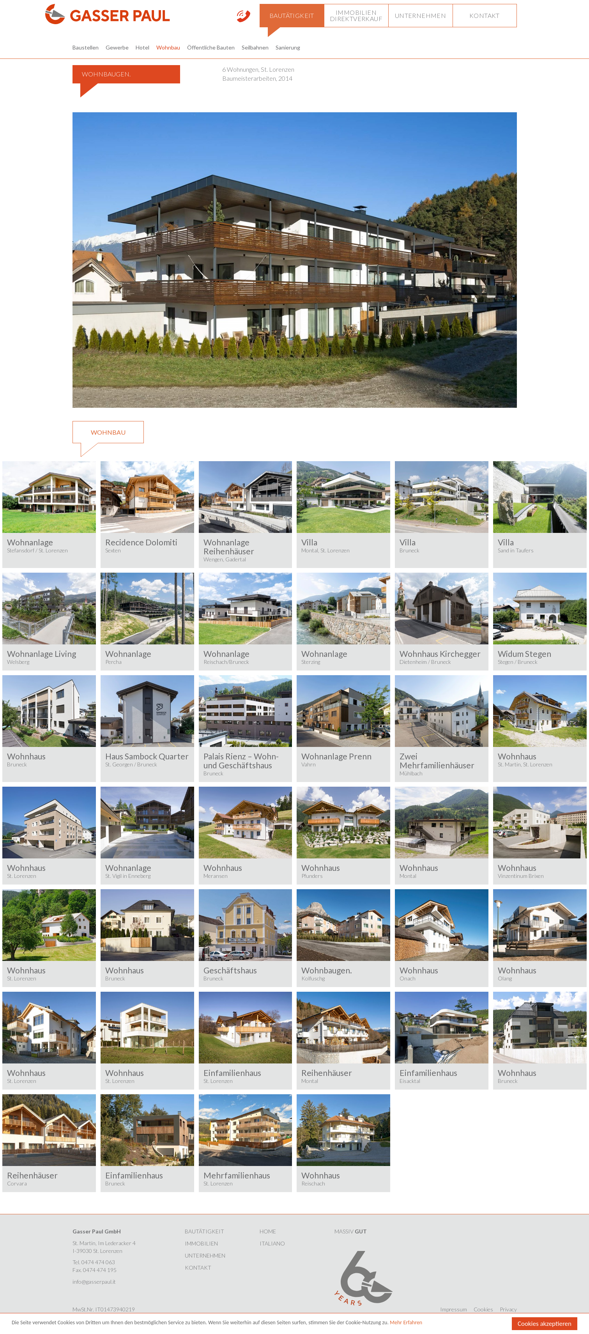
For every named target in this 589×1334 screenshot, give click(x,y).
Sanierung (288, 47)
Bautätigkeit (204, 1231)
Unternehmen (205, 1255)
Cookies (483, 1309)
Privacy (508, 1309)
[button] (292, 15)
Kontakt (198, 1267)
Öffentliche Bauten (211, 47)
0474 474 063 (98, 1262)
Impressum (453, 1309)
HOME (268, 1231)
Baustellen (86, 47)
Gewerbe (117, 47)
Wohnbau (168, 47)
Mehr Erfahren (406, 1323)
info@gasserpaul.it (94, 1281)
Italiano (272, 1243)
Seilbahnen (255, 47)
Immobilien (201, 1243)
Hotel (142, 47)
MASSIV (350, 1231)
